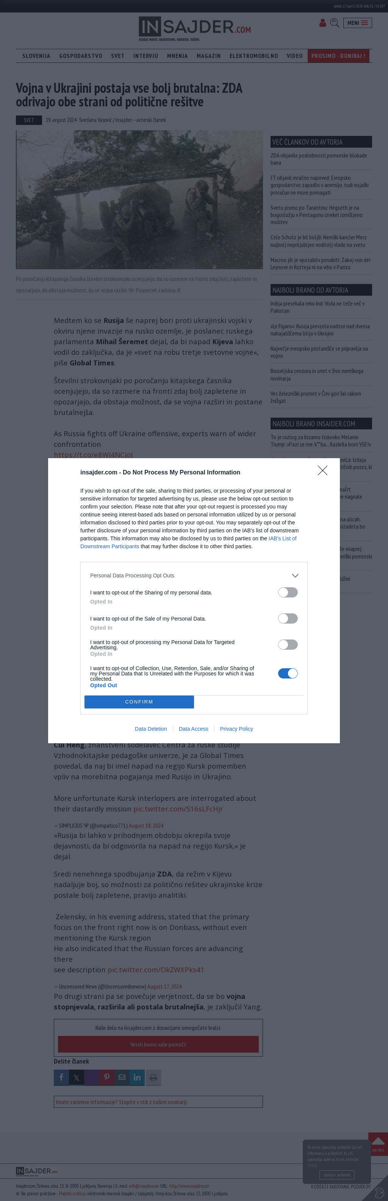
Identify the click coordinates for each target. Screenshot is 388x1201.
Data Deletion (151, 729)
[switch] (288, 592)
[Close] (325, 473)
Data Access (193, 729)
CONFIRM (139, 701)
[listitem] (194, 576)
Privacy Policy (236, 729)
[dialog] (194, 600)
